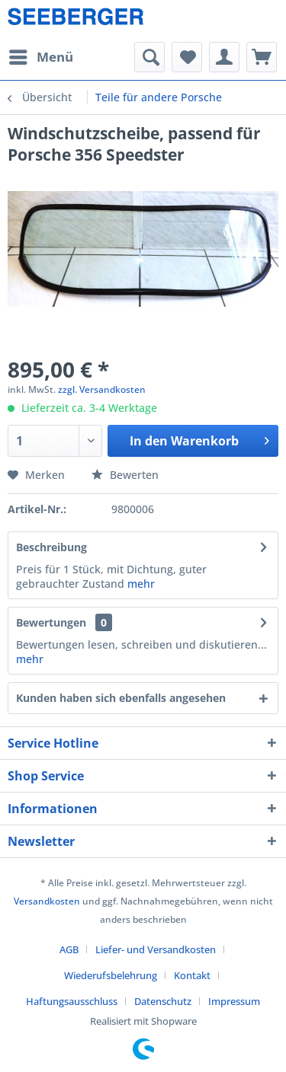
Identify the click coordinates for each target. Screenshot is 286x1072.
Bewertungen (51, 622)
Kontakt (192, 975)
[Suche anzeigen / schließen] (149, 57)
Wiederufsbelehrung (110, 975)
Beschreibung (51, 547)
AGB (69, 949)
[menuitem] (40, 57)
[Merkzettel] (187, 57)
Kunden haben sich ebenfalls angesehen (121, 698)
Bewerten (125, 474)
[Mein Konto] (224, 57)
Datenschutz (162, 1001)
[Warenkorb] (261, 57)
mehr (141, 583)
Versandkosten (47, 901)
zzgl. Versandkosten (102, 389)
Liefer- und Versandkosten (155, 949)
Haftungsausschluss (71, 1001)
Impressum (234, 1001)
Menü (41, 55)
